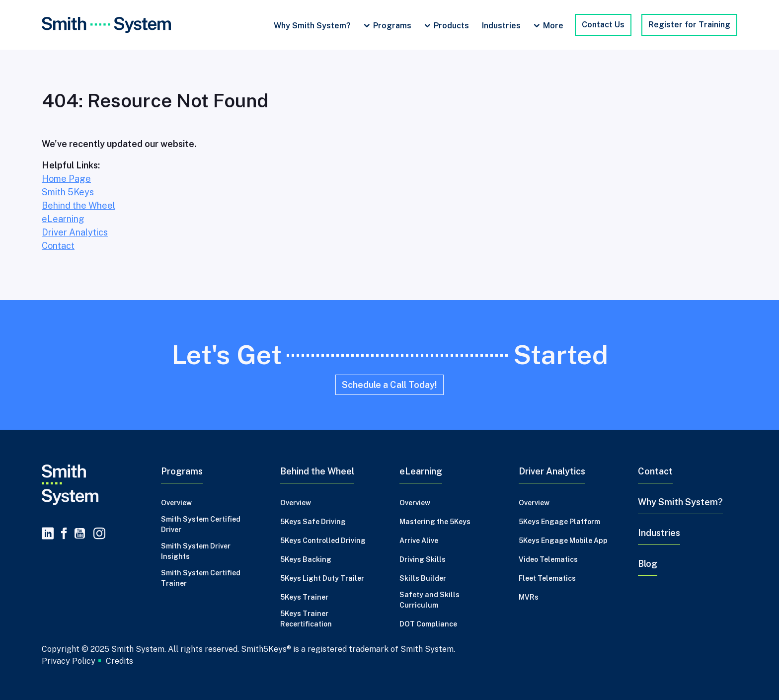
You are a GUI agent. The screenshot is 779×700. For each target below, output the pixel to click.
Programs (392, 25)
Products (451, 25)
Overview (176, 503)
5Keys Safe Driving (313, 522)
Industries (501, 25)
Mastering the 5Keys (434, 522)
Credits (119, 661)
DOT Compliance (428, 624)
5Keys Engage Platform (559, 522)
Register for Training (689, 24)
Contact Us (603, 24)
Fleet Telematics (547, 578)
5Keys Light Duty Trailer (322, 578)
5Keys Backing (305, 559)
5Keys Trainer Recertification (306, 619)
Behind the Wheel (78, 205)
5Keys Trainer (304, 597)
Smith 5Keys (68, 192)
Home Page (66, 178)
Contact (58, 245)
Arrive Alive (418, 540)
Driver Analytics (75, 232)
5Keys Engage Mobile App (563, 540)
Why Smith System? (312, 25)
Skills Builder (422, 578)
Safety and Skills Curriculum (429, 600)
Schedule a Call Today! (389, 385)
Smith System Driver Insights (196, 551)
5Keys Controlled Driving (323, 540)
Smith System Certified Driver (200, 524)
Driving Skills (422, 559)
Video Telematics (548, 559)
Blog (647, 563)
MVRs (529, 597)
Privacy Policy (68, 660)
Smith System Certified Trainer (200, 578)
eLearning (63, 219)
